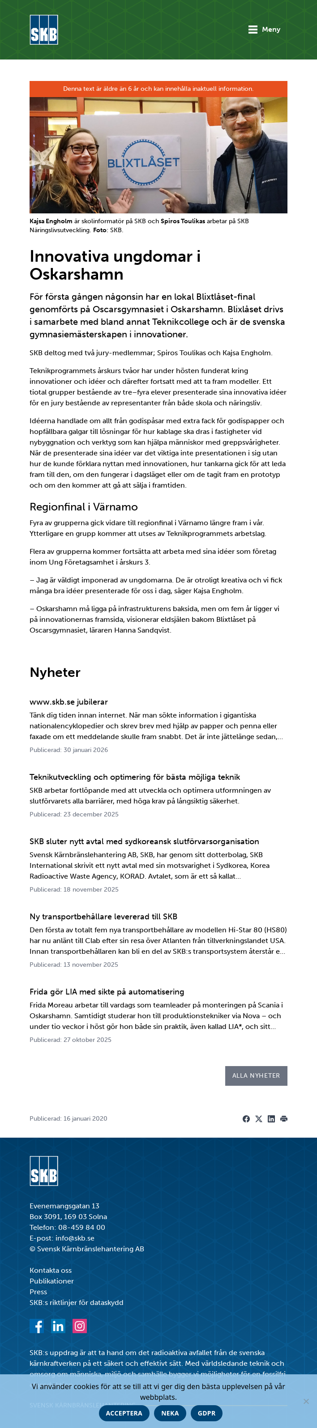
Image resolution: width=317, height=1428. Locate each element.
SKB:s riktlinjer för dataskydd (77, 1302)
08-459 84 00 (81, 1227)
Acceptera (124, 1413)
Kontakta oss (51, 1270)
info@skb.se (75, 1238)
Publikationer (52, 1281)
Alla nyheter (256, 1076)
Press (38, 1292)
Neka (170, 1413)
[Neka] (305, 1401)
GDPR (207, 1413)
